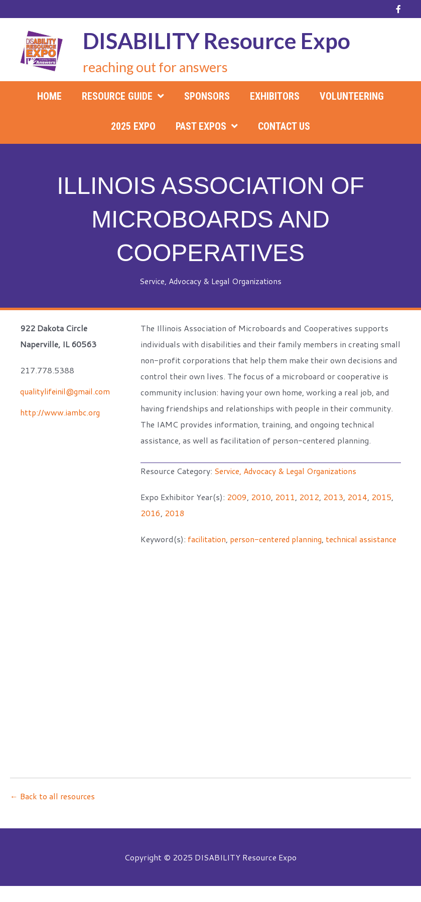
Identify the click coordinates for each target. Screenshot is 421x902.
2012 (309, 497)
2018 (175, 513)
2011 (285, 497)
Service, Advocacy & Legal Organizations (210, 281)
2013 (333, 497)
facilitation (208, 539)
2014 (357, 497)
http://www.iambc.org (61, 412)
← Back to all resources (53, 812)
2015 (381, 497)
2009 (237, 497)
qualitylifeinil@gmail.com (67, 391)
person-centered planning (280, 539)
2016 (151, 513)
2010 (261, 497)
